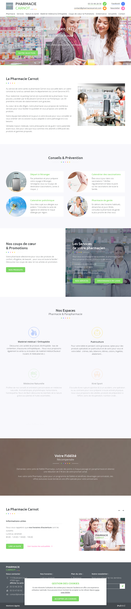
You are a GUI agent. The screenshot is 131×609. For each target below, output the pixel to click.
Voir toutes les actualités (38, 546)
